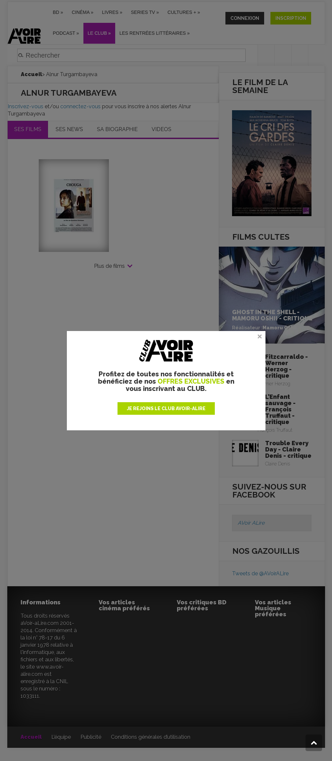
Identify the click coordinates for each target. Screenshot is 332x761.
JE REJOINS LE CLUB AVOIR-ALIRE (166, 408)
